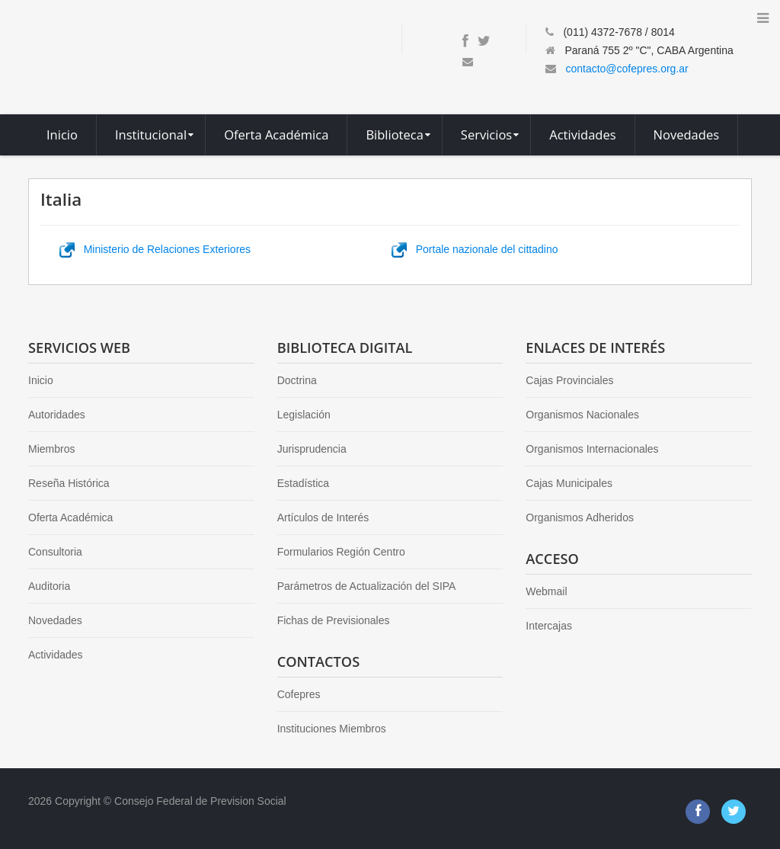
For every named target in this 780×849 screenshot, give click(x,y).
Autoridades (56, 414)
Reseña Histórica (69, 483)
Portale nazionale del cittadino (475, 249)
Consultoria (55, 552)
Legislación (304, 414)
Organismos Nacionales (582, 414)
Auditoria (49, 586)
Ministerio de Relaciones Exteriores (155, 249)
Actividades (55, 655)
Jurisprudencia (312, 449)
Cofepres (299, 694)
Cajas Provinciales (569, 380)
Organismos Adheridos (580, 517)
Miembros (51, 449)
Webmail (546, 591)
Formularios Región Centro (341, 552)
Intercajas (549, 626)
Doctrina (297, 380)
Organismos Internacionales (592, 449)
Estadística (303, 483)
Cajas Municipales (569, 483)
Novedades (55, 620)
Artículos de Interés (323, 517)
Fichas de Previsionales (333, 620)
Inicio (40, 380)
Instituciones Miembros (331, 728)
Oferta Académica (70, 517)
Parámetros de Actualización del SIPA (366, 586)
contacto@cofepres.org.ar (626, 68)
